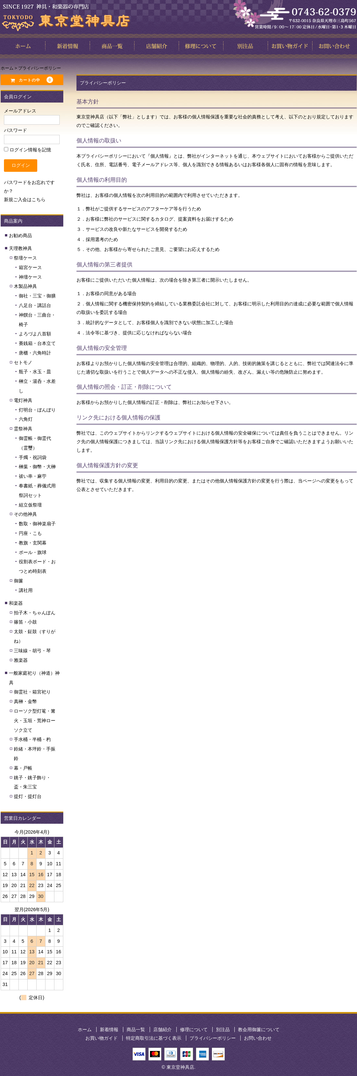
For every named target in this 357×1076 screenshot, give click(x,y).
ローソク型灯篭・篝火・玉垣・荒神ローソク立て (34, 720)
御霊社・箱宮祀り (32, 691)
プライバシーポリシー (213, 1038)
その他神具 (25, 514)
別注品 (223, 1029)
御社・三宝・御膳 (37, 295)
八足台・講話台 (35, 305)
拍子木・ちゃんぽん (34, 612)
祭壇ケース (25, 258)
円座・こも (30, 533)
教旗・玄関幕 (32, 542)
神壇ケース (30, 277)
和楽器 (16, 603)
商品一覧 (136, 1029)
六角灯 (26, 419)
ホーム (85, 1029)
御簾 (18, 580)
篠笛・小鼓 (25, 622)
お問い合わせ (258, 1038)
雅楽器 (21, 660)
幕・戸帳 (23, 768)
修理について (194, 1029)
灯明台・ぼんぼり (37, 410)
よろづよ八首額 (35, 333)
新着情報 (109, 1029)
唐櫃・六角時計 (35, 352)
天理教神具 (20, 248)
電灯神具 (23, 400)
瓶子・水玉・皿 (35, 371)
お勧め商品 (20, 235)
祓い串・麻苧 (32, 476)
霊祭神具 (23, 428)
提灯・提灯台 (28, 796)
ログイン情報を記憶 (27, 149)
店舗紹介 (162, 1029)
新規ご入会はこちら (24, 199)
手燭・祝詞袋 (32, 457)
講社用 (26, 590)
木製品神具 (25, 286)
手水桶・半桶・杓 (32, 739)
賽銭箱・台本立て (37, 343)
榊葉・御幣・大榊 (37, 466)
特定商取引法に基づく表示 (153, 1038)
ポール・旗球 (32, 552)
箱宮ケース (30, 267)
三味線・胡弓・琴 (32, 650)
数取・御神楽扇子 (37, 523)
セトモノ (23, 362)
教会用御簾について (259, 1029)
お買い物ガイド (101, 1038)
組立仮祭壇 (30, 504)
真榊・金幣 (25, 701)
